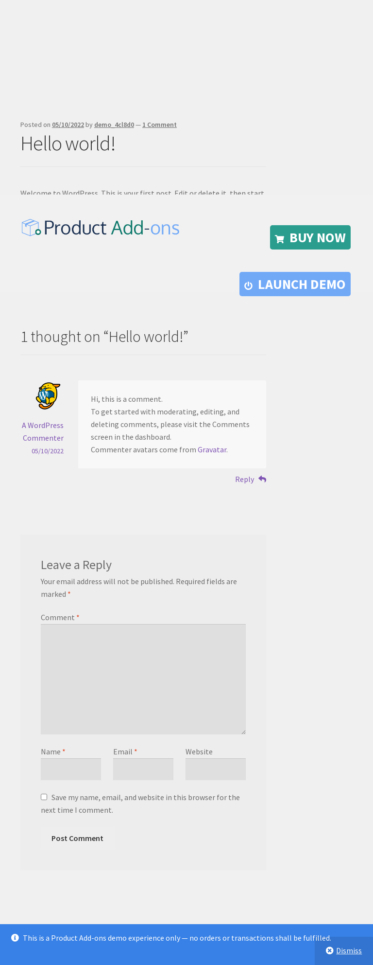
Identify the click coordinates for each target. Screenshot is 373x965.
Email (125, 751)
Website (199, 751)
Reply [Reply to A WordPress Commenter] (244, 479)
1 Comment (159, 124)
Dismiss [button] (349, 950)
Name (53, 751)
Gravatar (212, 449)
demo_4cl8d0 (114, 124)
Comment (60, 617)
